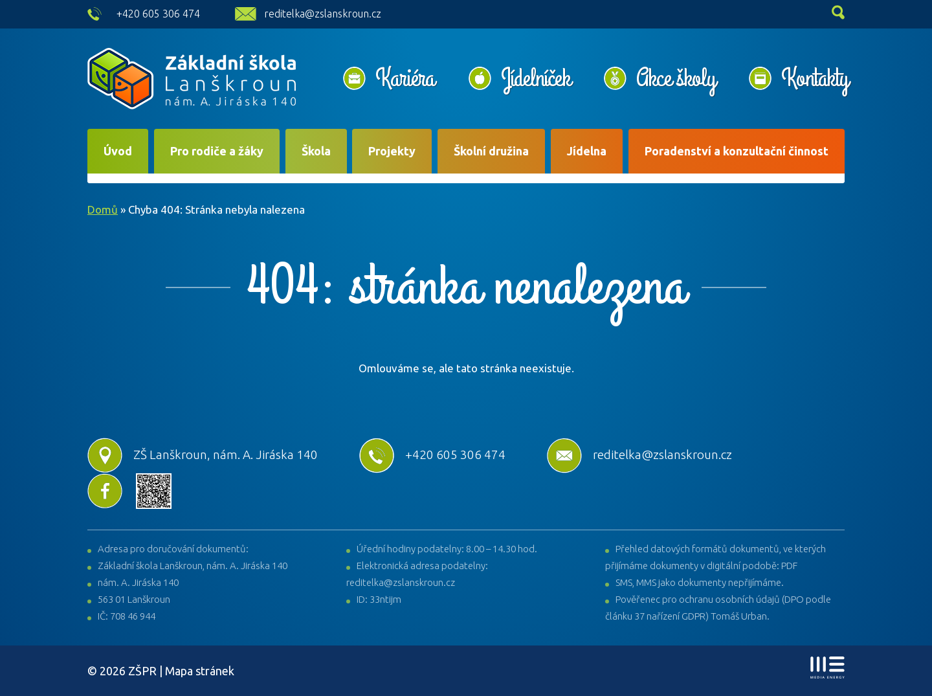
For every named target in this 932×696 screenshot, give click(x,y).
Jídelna (586, 150)
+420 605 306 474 (158, 13)
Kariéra (405, 78)
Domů (102, 209)
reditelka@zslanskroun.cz (322, 13)
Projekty (392, 150)
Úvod (118, 150)
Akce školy (675, 78)
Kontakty (814, 78)
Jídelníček (535, 78)
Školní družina (491, 150)
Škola (316, 150)
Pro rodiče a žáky (216, 150)
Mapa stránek (199, 670)
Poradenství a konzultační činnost (736, 150)
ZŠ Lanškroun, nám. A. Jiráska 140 (202, 454)
